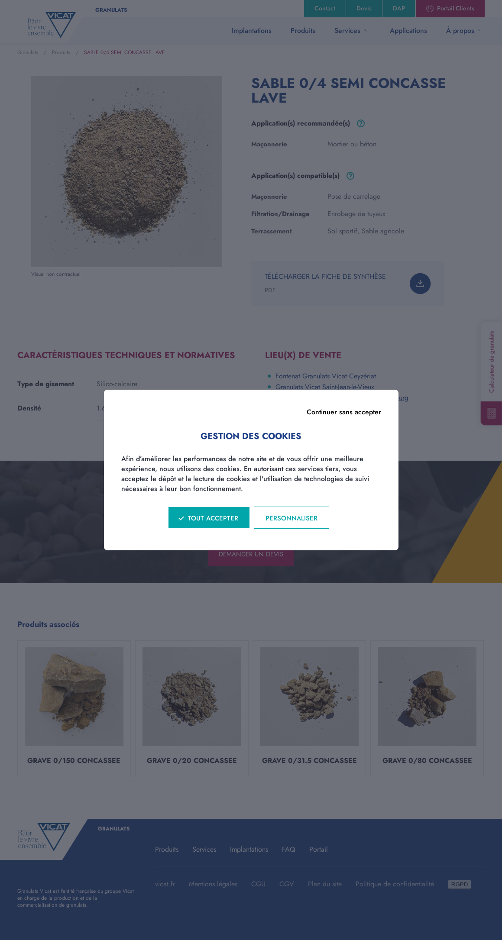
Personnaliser (291, 518)
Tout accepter (213, 518)
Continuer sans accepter (344, 412)
